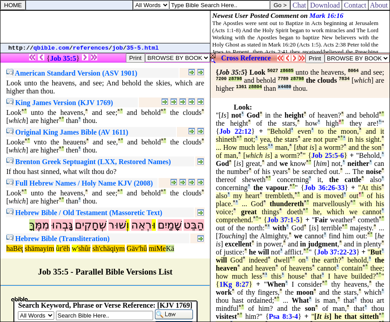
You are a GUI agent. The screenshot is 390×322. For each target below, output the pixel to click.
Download (325, 5)
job (117, 48)
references (91, 48)
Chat (299, 5)
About (379, 5)
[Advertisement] (105, 26)
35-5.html (143, 48)
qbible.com (51, 48)
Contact (355, 5)
